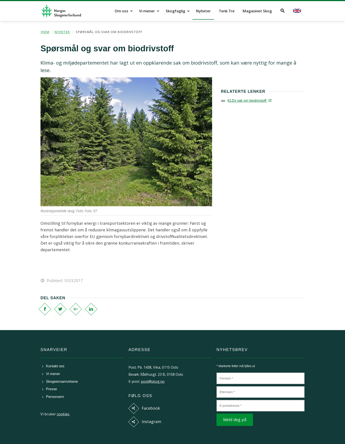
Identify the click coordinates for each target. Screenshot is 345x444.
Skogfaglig (175, 10)
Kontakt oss (55, 366)
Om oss (121, 10)
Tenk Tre (227, 10)
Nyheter (203, 10)
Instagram (151, 421)
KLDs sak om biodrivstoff (249, 100)
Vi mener (147, 10)
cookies (63, 414)
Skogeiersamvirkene (62, 381)
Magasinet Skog (257, 10)
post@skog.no (153, 381)
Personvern (55, 397)
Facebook (151, 408)
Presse (51, 389)
